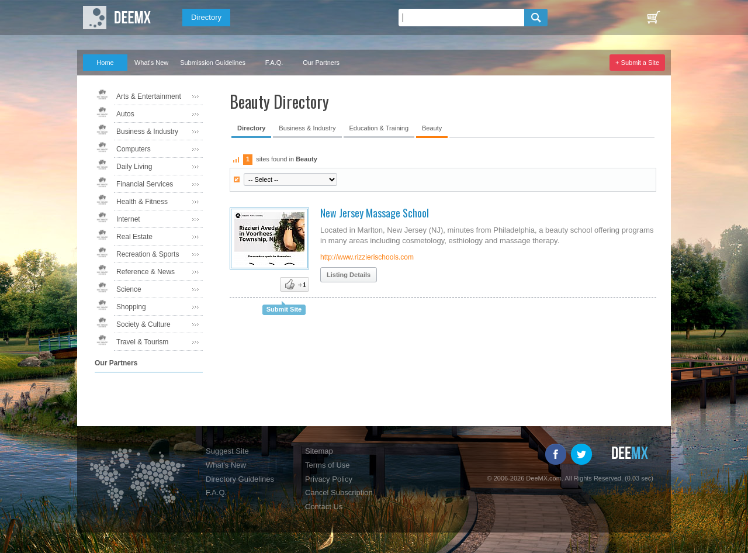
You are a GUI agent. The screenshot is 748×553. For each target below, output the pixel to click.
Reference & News (145, 272)
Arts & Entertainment (148, 96)
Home (104, 62)
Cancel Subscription (339, 492)
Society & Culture (143, 324)
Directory (206, 17)
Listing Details (348, 274)
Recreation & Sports (147, 254)
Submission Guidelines (212, 62)
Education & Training (379, 128)
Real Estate (134, 237)
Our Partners (321, 62)
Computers (133, 149)
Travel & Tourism (142, 342)
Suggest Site (227, 451)
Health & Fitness (142, 202)
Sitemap (319, 451)
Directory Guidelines (240, 479)
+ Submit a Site (637, 62)
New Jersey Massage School (374, 212)
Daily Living (134, 167)
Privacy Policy (328, 479)
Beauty (432, 128)
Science (128, 289)
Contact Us (323, 506)
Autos (125, 114)
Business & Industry (147, 131)
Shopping (131, 307)
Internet (128, 219)
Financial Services (144, 184)
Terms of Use (327, 465)
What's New (151, 62)
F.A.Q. (274, 62)
